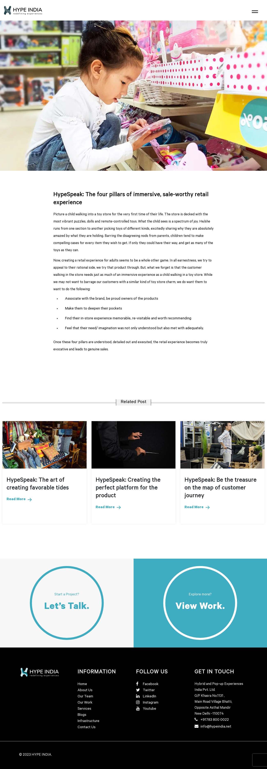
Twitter (145, 691)
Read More (19, 499)
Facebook (147, 684)
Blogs (82, 715)
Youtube (146, 709)
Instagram (147, 703)
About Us (85, 691)
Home (82, 684)
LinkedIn (146, 697)
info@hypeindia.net (216, 727)
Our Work (85, 703)
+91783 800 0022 (215, 720)
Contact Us (86, 727)
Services (84, 709)
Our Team (85, 697)
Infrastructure (88, 721)
